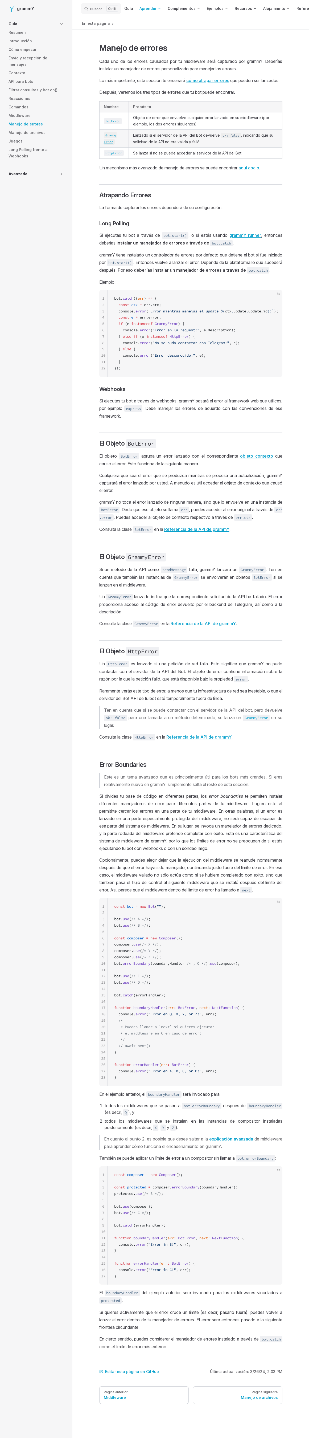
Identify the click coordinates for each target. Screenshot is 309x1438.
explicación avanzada (231, 1139)
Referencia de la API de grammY (196, 529)
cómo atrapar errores (207, 80)
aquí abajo (248, 167)
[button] (28, 24)
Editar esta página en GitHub (129, 1371)
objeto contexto (256, 456)
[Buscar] (101, 8)
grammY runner (245, 235)
